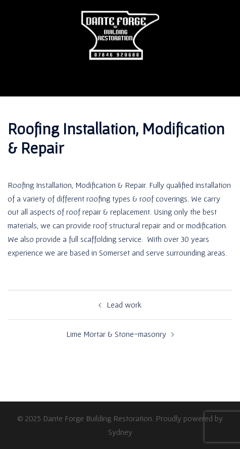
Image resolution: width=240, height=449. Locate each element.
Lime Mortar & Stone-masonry (116, 333)
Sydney (120, 431)
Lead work (124, 304)
